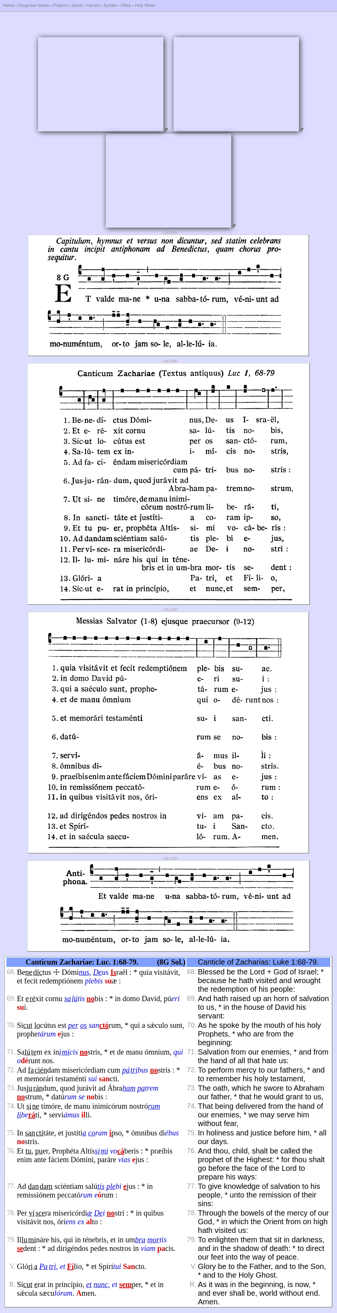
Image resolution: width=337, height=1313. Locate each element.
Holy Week (145, 5)
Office (125, 5)
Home (8, 5)
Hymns (93, 5)
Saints (77, 5)
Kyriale (110, 5)
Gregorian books (33, 5)
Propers (60, 5)
